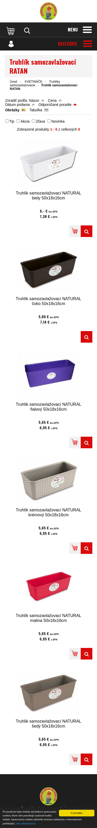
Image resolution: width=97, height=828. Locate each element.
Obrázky (12, 110)
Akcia (25, 121)
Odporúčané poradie (55, 105)
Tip (11, 121)
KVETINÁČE (33, 81)
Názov (34, 100)
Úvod (13, 81)
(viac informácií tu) (26, 823)
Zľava (40, 121)
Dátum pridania (17, 105)
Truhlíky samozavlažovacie (35, 83)
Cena (52, 100)
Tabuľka (35, 110)
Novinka (58, 121)
